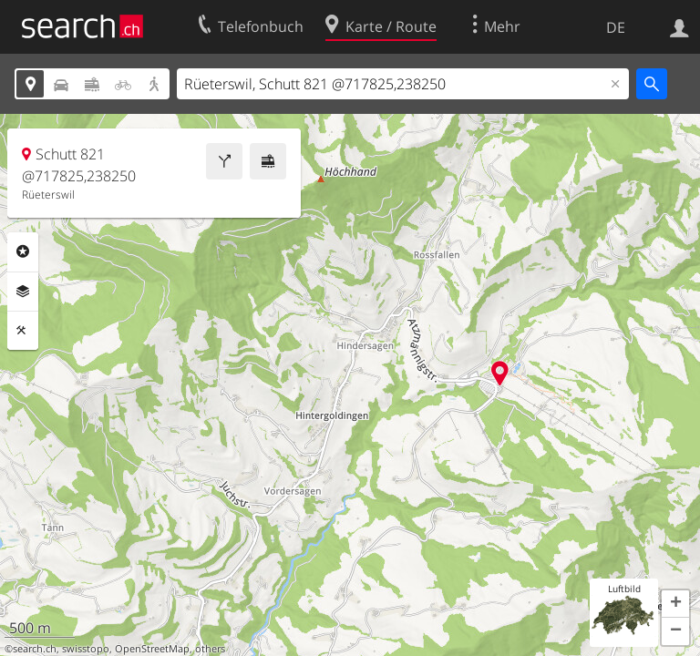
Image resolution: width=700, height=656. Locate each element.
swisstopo (85, 648)
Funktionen (22, 331)
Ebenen (22, 291)
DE (615, 27)
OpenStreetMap (152, 648)
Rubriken (22, 251)
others (210, 648)
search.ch (35, 648)
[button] (675, 604)
